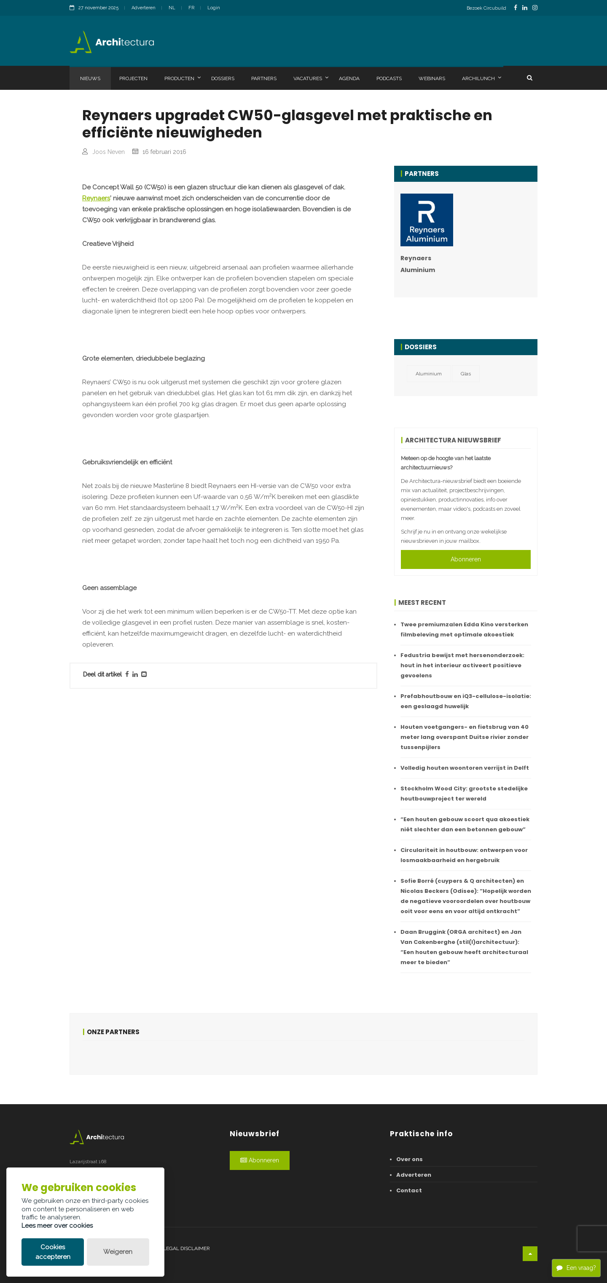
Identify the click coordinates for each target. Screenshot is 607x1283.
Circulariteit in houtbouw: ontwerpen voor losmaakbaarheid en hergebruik (464, 855)
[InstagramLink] (534, 7)
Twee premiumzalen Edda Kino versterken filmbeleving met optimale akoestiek (464, 629)
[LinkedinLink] (524, 7)
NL (172, 8)
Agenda (349, 78)
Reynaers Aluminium (417, 264)
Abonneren (466, 559)
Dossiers (222, 78)
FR (191, 8)
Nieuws (90, 78)
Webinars (432, 78)
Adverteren (144, 8)
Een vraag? (576, 1267)
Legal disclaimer (186, 1248)
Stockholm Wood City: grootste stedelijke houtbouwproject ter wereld (464, 793)
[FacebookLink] (515, 7)
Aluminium (429, 374)
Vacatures (310, 78)
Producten (182, 78)
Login (213, 8)
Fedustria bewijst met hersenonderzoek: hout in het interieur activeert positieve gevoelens (462, 665)
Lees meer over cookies (57, 1225)
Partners (264, 78)
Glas (466, 374)
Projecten (133, 78)
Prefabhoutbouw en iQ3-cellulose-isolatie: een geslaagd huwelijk (465, 701)
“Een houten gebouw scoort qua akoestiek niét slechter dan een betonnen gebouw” (464, 824)
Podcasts (389, 78)
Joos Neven (108, 151)
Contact (409, 1190)
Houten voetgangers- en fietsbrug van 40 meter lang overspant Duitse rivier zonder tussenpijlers (464, 737)
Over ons (409, 1159)
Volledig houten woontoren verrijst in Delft (464, 768)
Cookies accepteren (52, 1252)
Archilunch (481, 78)
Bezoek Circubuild (486, 8)
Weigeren (117, 1252)
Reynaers (96, 371)
